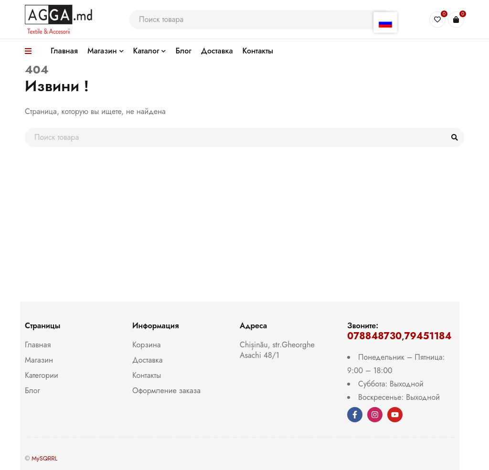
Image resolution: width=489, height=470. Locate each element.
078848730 (374, 336)
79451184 (427, 336)
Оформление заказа (166, 390)
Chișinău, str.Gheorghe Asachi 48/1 (277, 350)
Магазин (39, 360)
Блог (32, 390)
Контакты (146, 375)
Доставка (147, 360)
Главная (38, 344)
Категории (41, 375)
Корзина (146, 344)
